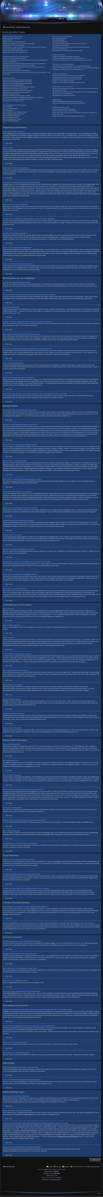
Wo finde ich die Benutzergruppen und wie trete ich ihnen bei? (70, 43)
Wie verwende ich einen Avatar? (12, 68)
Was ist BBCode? (8, 107)
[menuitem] (43, 19)
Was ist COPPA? (7, 40)
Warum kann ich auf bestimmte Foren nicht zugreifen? (18, 90)
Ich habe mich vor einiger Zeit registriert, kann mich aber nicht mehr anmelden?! (25, 47)
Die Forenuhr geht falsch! (10, 61)
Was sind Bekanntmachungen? (11, 115)
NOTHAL (56, 1171)
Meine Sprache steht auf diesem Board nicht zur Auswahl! (19, 65)
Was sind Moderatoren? (59, 40)
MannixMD (57, 1173)
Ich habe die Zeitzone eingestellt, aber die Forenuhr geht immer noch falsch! (24, 63)
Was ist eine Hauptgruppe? (60, 49)
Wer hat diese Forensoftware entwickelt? (64, 109)
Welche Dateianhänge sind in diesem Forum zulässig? (68, 101)
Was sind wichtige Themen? (10, 117)
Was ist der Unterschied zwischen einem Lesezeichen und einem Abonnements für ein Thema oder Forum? (75, 89)
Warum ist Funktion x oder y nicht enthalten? (65, 110)
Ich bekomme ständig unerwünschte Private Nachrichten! (68, 58)
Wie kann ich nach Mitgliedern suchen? (63, 80)
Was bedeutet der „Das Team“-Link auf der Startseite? (67, 50)
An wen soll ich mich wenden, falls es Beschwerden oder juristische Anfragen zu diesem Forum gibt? (75, 113)
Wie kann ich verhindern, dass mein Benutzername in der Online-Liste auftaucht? (25, 60)
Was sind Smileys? (8, 110)
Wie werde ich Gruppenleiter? (61, 45)
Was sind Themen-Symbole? (11, 120)
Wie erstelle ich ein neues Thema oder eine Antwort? (17, 80)
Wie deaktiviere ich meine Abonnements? (64, 95)
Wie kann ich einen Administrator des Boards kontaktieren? (69, 116)
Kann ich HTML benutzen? (10, 108)
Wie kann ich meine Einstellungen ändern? (15, 58)
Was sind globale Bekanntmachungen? (14, 114)
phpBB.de (62, 340)
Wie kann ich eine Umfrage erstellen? (13, 85)
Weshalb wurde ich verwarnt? (11, 94)
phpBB (45, 1169)
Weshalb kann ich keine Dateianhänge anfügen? (16, 92)
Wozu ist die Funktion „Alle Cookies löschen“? (15, 52)
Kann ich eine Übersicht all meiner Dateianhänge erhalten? (69, 103)
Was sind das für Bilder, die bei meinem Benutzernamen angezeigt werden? (24, 67)
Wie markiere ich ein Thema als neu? (13, 101)
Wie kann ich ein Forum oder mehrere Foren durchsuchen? (69, 75)
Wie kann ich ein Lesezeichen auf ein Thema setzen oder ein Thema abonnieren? (75, 92)
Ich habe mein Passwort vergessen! (13, 49)
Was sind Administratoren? (60, 38)
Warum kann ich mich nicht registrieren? (14, 41)
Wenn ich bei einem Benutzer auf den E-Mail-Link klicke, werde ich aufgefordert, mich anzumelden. (26, 73)
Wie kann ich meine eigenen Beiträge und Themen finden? (69, 82)
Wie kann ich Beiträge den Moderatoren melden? (16, 95)
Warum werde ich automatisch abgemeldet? (15, 50)
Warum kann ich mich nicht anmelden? (13, 45)
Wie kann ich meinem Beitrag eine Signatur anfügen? (17, 83)
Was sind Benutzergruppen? (60, 41)
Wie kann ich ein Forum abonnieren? (63, 93)
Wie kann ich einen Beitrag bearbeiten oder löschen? (17, 81)
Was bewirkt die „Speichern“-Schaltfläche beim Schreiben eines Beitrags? (23, 97)
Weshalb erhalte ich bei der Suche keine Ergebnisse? (67, 77)
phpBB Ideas (89, 1112)
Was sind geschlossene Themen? (12, 119)
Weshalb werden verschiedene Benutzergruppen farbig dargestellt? (71, 47)
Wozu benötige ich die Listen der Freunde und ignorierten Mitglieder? (72, 66)
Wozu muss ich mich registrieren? (12, 38)
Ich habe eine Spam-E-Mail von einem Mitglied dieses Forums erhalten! (72, 60)
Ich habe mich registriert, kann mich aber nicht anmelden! (19, 43)
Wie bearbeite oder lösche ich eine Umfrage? (15, 88)
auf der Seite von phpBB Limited (12, 1102)
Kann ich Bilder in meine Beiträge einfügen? (15, 112)
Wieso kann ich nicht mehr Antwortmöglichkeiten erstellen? (19, 87)
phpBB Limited (47, 340)
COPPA (5, 186)
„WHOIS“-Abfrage (41, 1127)
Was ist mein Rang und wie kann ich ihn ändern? (16, 70)
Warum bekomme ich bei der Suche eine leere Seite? (67, 79)
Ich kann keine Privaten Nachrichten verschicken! (66, 56)
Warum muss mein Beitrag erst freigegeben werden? (17, 99)
